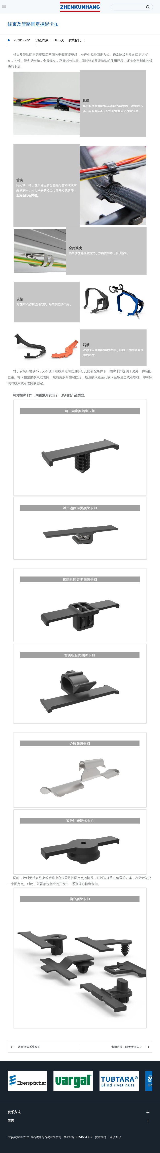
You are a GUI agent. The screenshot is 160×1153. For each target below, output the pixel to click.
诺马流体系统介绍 (29, 1046)
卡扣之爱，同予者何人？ (126, 1046)
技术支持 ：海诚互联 (108, 1137)
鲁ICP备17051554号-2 (78, 1137)
